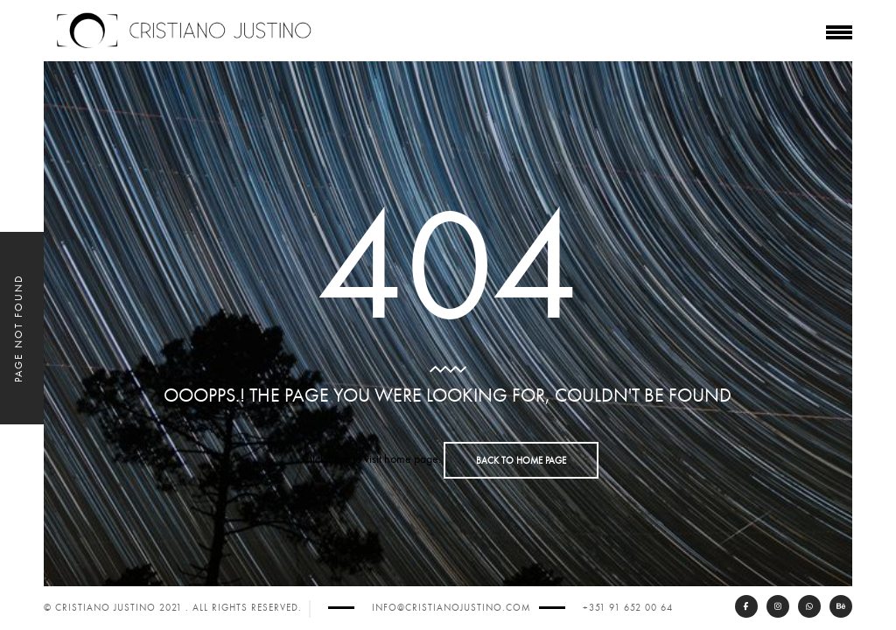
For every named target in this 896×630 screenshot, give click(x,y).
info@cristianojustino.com (451, 607)
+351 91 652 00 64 (628, 607)
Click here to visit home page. (371, 459)
